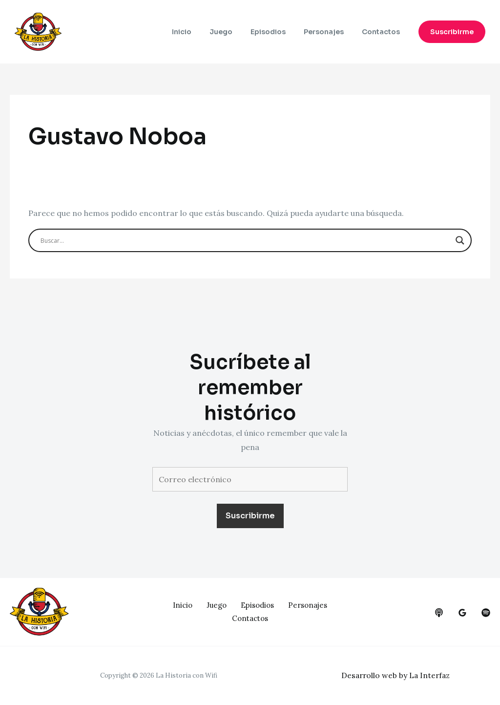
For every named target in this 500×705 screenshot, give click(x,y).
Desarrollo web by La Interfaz (397, 675)
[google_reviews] (462, 612)
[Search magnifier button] (460, 240)
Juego (236, 31)
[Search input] (245, 240)
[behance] (439, 612)
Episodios (278, 31)
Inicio (201, 31)
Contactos (383, 31)
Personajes (330, 31)
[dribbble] (485, 612)
